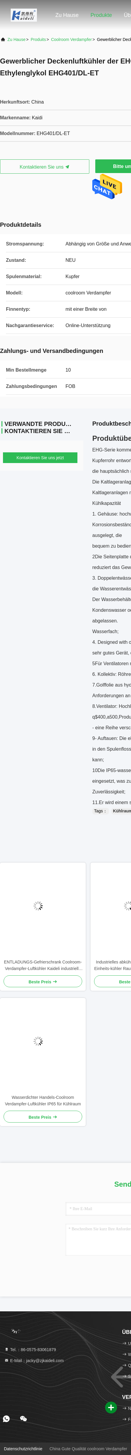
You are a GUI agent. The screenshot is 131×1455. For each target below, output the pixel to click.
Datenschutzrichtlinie (23, 1448)
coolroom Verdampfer (71, 39)
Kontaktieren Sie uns (45, 166)
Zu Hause (67, 15)
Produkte (101, 15)
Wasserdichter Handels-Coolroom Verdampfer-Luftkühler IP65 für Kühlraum (43, 1100)
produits (38, 39)
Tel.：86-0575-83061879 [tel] (30, 1349)
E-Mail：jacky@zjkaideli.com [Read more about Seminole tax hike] (34, 1360)
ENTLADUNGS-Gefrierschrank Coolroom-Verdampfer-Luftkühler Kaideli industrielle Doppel (43, 966)
